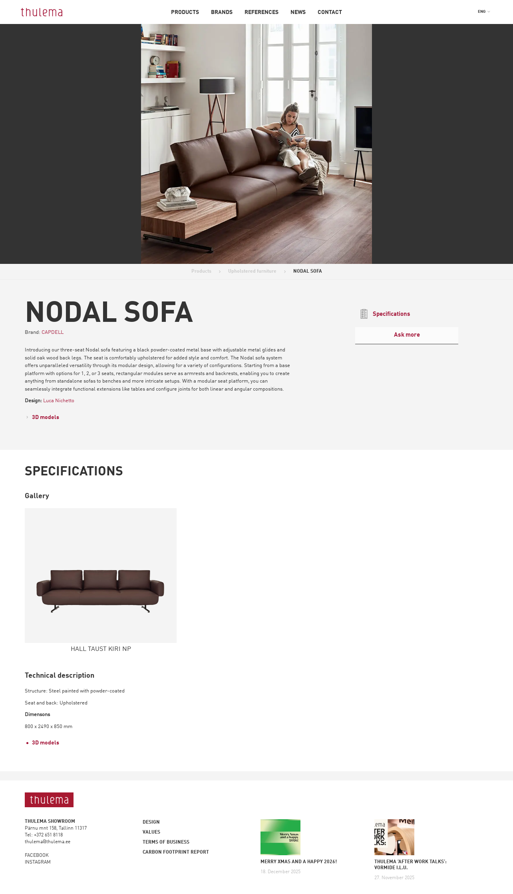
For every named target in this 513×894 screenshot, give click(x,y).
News (298, 12)
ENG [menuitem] (481, 12)
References (261, 12)
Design (151, 822)
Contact (330, 12)
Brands (222, 12)
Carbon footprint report (176, 852)
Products (185, 12)
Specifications (384, 314)
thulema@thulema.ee (47, 842)
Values (151, 832)
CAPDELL (53, 332)
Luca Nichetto (58, 400)
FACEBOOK (37, 855)
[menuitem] (484, 12)
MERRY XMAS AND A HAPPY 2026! (298, 862)
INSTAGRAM (38, 862)
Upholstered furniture (252, 271)
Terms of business (166, 842)
